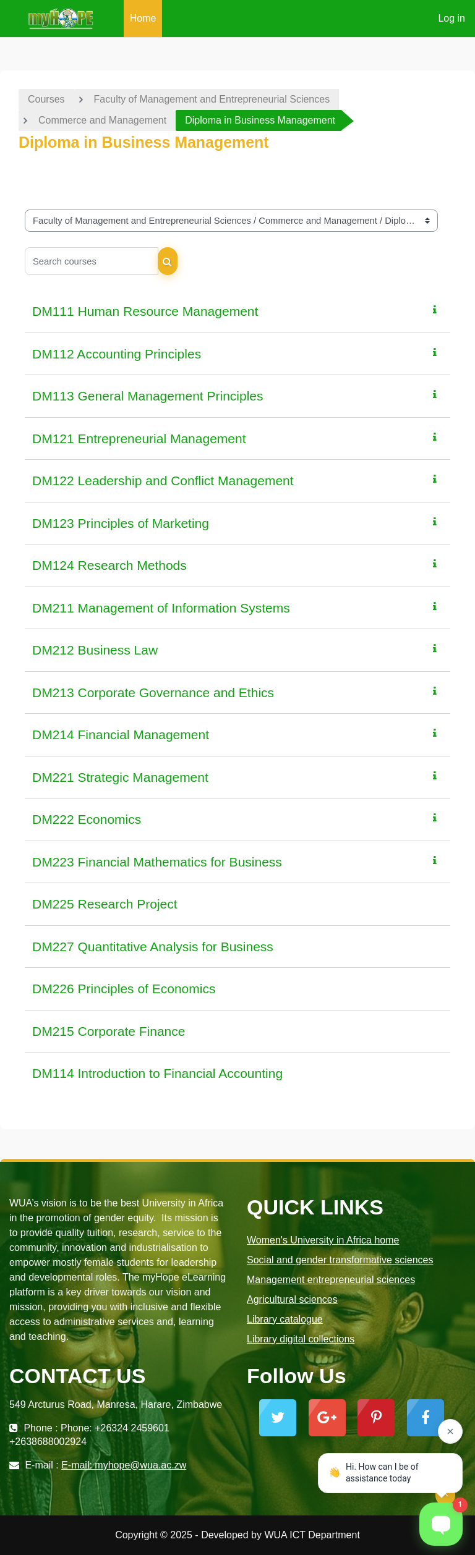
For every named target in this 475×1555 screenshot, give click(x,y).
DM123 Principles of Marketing (120, 523)
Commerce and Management (102, 120)
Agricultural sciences (292, 1299)
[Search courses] (91, 261)
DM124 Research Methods (109, 565)
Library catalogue (285, 1319)
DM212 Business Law (95, 650)
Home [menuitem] (143, 18)
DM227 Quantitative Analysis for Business (152, 946)
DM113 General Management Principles (147, 396)
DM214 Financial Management (120, 734)
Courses (46, 99)
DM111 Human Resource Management (145, 311)
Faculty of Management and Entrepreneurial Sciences (212, 99)
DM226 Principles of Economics (123, 988)
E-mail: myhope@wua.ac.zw (123, 1465)
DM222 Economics (86, 819)
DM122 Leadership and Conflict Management (163, 480)
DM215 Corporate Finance (108, 1031)
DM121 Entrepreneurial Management (139, 438)
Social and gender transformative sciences (340, 1260)
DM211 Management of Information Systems (161, 608)
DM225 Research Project (105, 904)
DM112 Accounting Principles (116, 354)
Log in (451, 18)
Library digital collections (300, 1339)
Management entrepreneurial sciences (331, 1279)
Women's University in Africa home (323, 1240)
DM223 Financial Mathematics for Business (157, 862)
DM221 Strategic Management (120, 777)
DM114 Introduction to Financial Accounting (157, 1073)
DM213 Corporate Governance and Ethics (153, 692)
